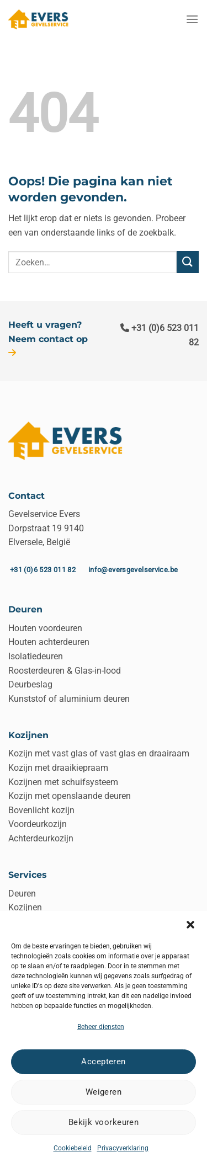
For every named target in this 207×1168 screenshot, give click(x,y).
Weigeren (104, 1092)
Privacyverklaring (122, 1148)
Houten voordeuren (45, 628)
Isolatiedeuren (35, 656)
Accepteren (103, 1061)
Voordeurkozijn (37, 824)
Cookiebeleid (73, 1148)
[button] (190, 924)
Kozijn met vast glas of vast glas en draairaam (98, 753)
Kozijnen (25, 907)
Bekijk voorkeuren (103, 1122)
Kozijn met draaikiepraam (58, 767)
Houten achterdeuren (48, 642)
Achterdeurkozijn (40, 838)
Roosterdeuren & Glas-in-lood (64, 670)
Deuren (22, 893)
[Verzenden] (188, 262)
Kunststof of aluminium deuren (69, 699)
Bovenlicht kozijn (41, 810)
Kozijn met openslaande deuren (69, 796)
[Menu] (192, 19)
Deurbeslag (30, 684)
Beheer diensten (100, 1027)
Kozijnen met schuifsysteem (63, 782)
